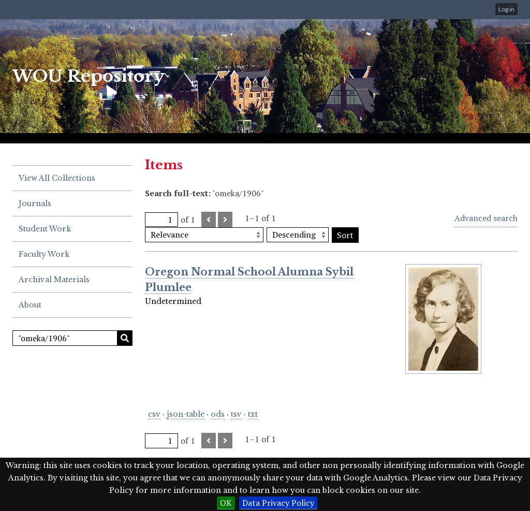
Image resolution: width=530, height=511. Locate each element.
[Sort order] (298, 234)
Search (124, 338)
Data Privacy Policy (278, 502)
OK (226, 502)
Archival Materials (54, 279)
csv (154, 414)
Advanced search (486, 218)
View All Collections (57, 178)
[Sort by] (204, 234)
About (30, 305)
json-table (185, 414)
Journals (35, 203)
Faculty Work (44, 254)
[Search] (72, 338)
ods (218, 414)
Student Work (45, 228)
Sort (345, 235)
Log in (506, 9)
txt (253, 414)
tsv (236, 414)
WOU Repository (88, 76)
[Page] (161, 219)
